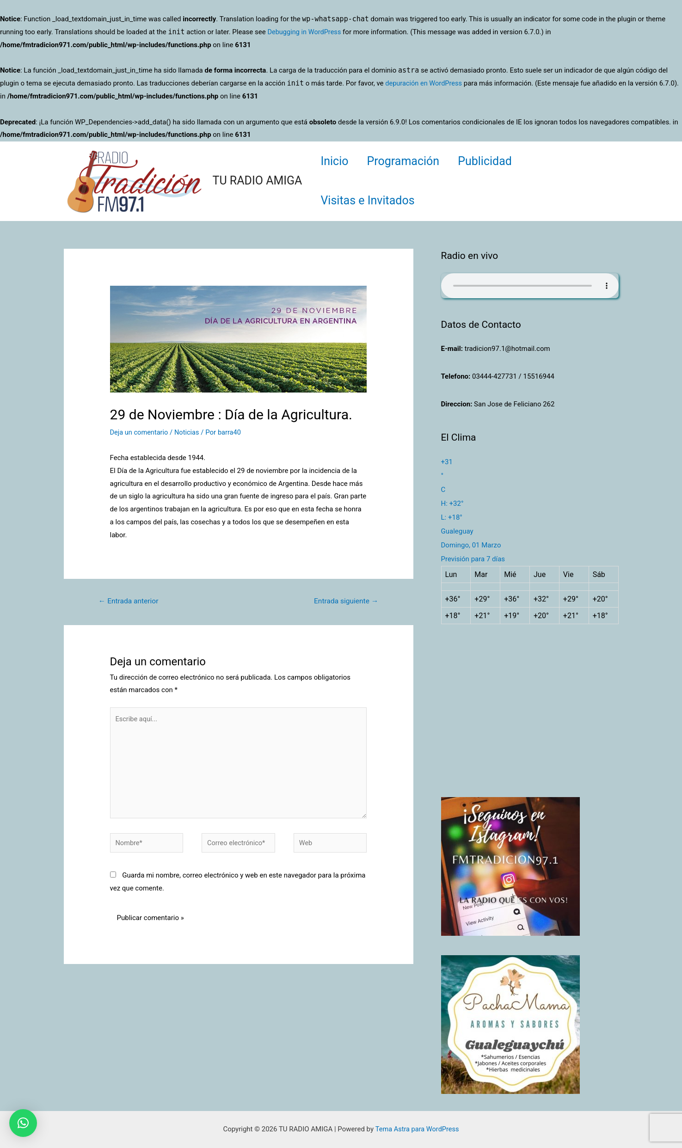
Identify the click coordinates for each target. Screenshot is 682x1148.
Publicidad (496, 161)
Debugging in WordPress (305, 32)
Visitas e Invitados (370, 200)
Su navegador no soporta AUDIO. (530, 285)
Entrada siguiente (345, 601)
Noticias (189, 432)
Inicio (336, 161)
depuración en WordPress (424, 83)
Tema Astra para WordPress (417, 1129)
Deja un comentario (140, 432)
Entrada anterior (129, 601)
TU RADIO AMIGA (257, 180)
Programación (410, 161)
